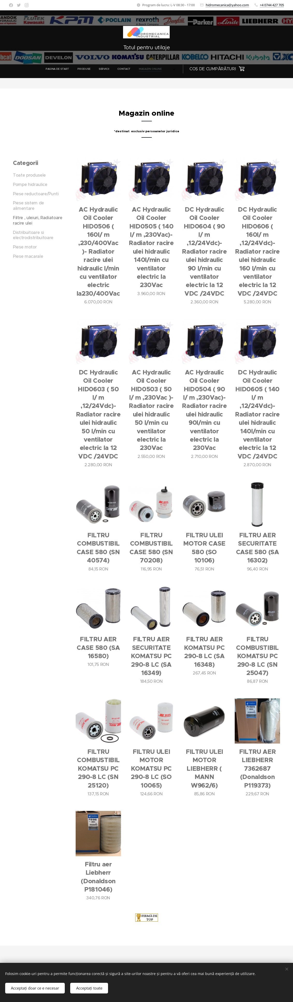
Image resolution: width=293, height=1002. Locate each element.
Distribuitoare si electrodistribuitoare (33, 235)
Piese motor (25, 246)
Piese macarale (28, 256)
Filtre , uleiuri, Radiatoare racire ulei (37, 220)
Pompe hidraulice (30, 184)
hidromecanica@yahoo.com (227, 5)
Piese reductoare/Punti (36, 193)
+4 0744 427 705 (272, 5)
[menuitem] (83, 68)
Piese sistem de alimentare (28, 205)
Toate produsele (29, 175)
